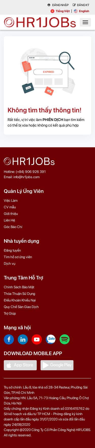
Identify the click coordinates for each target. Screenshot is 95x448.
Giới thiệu (11, 214)
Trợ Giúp (10, 313)
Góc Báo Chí (13, 227)
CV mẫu (10, 207)
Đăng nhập (58, 5)
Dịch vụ (9, 263)
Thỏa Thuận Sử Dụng (19, 294)
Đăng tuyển (12, 250)
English (81, 11)
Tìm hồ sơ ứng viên (18, 257)
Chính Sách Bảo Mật (19, 287)
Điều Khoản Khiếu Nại (20, 300)
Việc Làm (10, 200)
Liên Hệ (9, 220)
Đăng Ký (81, 5)
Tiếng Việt (60, 11)
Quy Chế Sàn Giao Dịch (21, 307)
